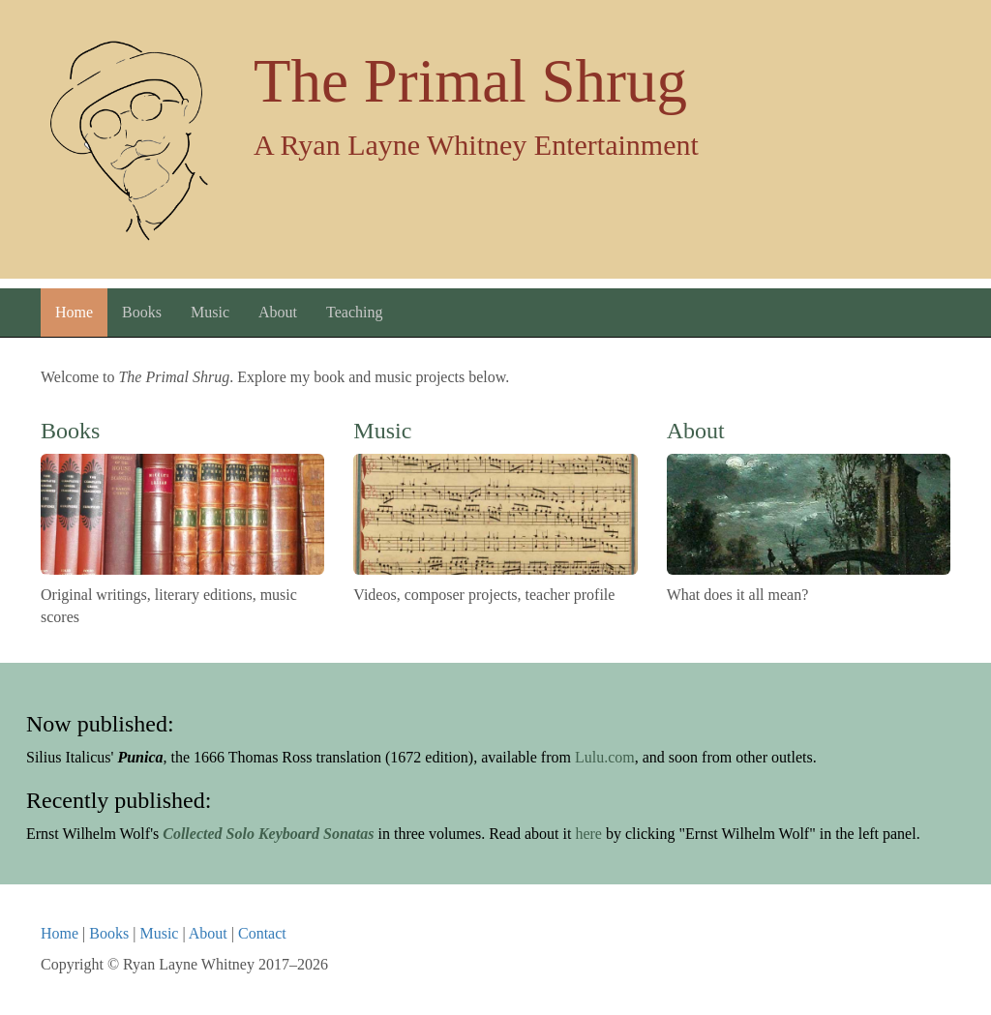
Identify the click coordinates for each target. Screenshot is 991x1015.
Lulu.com (605, 757)
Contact (262, 933)
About (277, 312)
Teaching (354, 312)
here (588, 833)
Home (74, 312)
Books (142, 312)
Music (210, 312)
